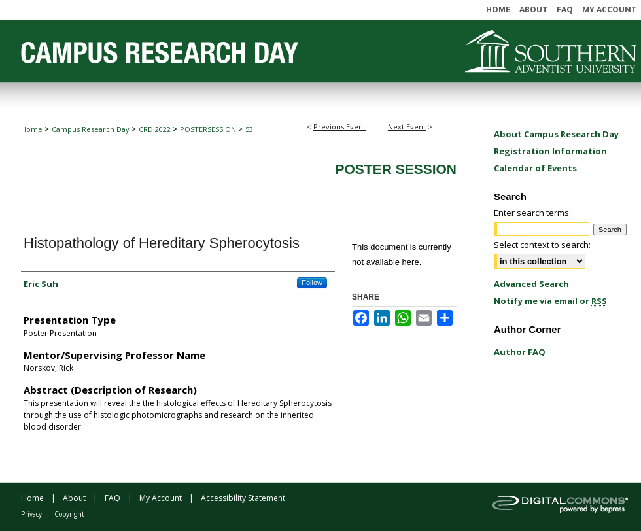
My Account (160, 498)
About (74, 498)
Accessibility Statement (243, 498)
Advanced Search (531, 284)
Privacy (31, 514)
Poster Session (396, 169)
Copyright (69, 514)
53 (249, 129)
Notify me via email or (550, 301)
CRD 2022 (156, 129)
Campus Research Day (91, 129)
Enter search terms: (532, 212)
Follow (312, 282)
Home (32, 129)
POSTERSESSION (209, 129)
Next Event (407, 126)
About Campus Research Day (556, 134)
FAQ (112, 498)
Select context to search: (542, 244)
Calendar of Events (535, 168)
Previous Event (339, 126)
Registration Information (550, 151)
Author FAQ (520, 352)
